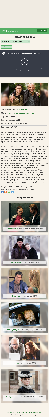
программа (22, 109)
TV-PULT (10, 30)
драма (22, 113)
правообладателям (13, 412)
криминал (30, 113)
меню (42, 31)
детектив (13, 113)
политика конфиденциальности (31, 412)
